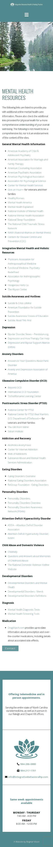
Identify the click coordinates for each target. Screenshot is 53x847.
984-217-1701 (28, 770)
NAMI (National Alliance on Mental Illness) (29, 232)
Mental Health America (20, 202)
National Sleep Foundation (21, 219)
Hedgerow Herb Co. (18, 285)
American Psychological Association (26, 176)
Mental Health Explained (20, 206)
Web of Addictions (17, 453)
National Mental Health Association (26, 215)
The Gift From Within (18, 427)
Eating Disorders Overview (21, 476)
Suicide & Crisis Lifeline (19, 303)
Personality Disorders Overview (24, 502)
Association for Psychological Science (27, 181)
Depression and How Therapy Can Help (28, 338)
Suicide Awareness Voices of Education (28, 316)
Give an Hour (14, 189)
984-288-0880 (28, 764)
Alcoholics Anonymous (19, 445)
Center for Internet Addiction (23, 449)
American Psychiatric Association (24, 172)
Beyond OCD (15, 387)
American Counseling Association (25, 168)
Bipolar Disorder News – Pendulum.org (28, 334)
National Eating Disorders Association (27, 480)
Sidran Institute (15, 431)
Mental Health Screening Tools (23, 613)
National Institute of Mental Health (25, 211)
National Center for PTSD (21, 409)
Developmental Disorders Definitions (27, 595)
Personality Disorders (19, 498)
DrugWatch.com (16, 627)
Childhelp (12, 551)
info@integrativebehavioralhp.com (28, 776)
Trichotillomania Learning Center (24, 396)
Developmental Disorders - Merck (25, 591)
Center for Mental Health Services (25, 185)
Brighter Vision (32, 841)
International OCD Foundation (23, 391)
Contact (10, 648)
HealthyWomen (16, 198)
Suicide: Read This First (19, 320)
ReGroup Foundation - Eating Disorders (28, 484)
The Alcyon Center (17, 289)
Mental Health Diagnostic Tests (24, 609)
